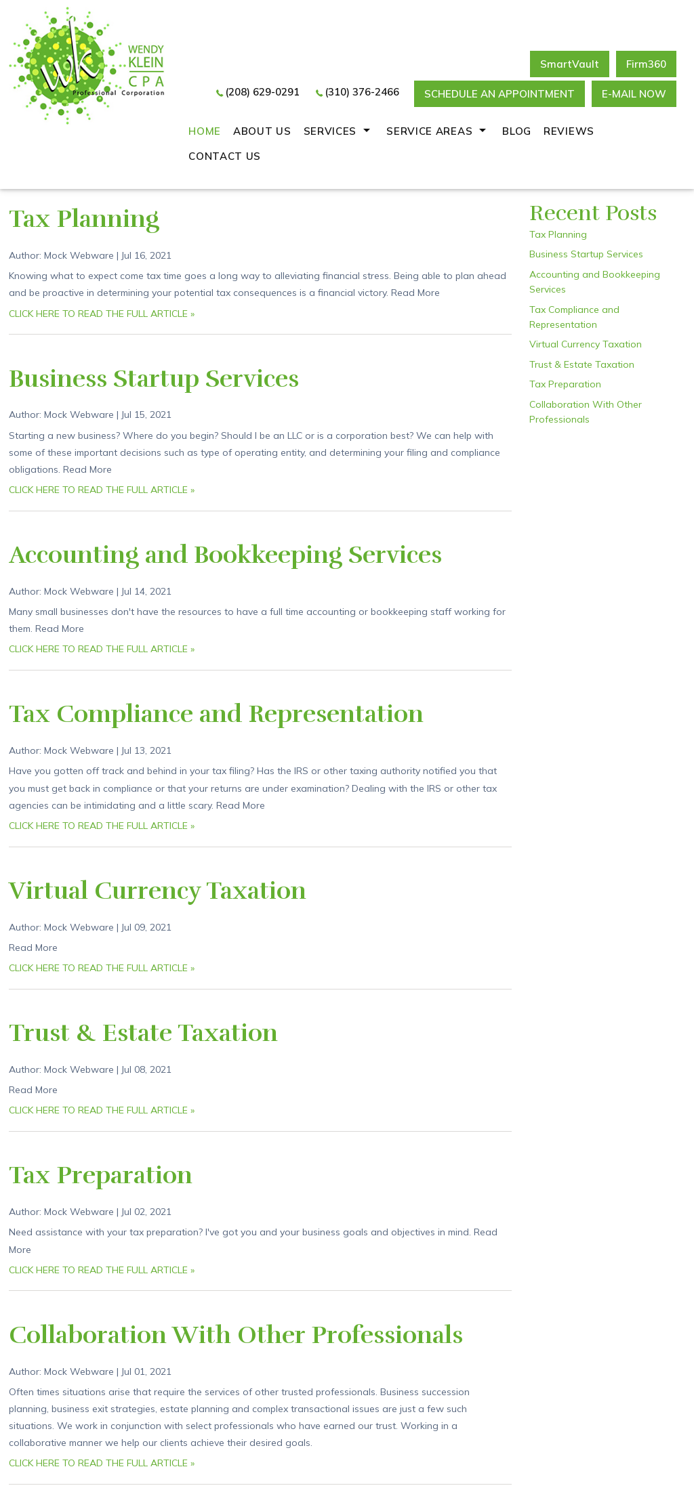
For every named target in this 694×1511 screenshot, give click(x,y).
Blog (516, 131)
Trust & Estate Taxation (143, 1033)
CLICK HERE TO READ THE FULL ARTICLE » (102, 313)
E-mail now (634, 93)
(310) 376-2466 (362, 91)
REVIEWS (569, 131)
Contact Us (224, 156)
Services (330, 131)
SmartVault (569, 64)
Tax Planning (84, 219)
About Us (262, 131)
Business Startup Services (154, 378)
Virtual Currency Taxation (157, 891)
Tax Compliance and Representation (216, 714)
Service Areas (429, 131)
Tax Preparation (100, 1175)
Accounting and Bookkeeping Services (225, 555)
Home (204, 131)
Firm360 (646, 64)
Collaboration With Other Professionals (236, 1335)
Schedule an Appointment (499, 93)
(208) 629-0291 (262, 91)
